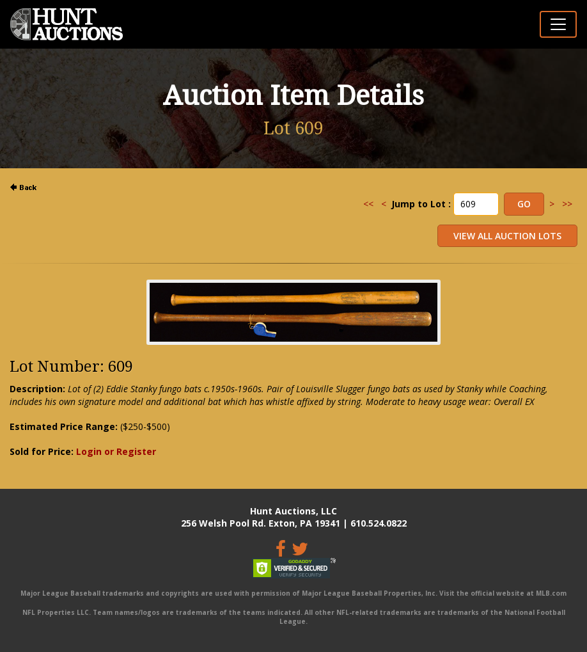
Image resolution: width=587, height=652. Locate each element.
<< (368, 204)
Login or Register (116, 451)
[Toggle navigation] (558, 24)
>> (567, 204)
